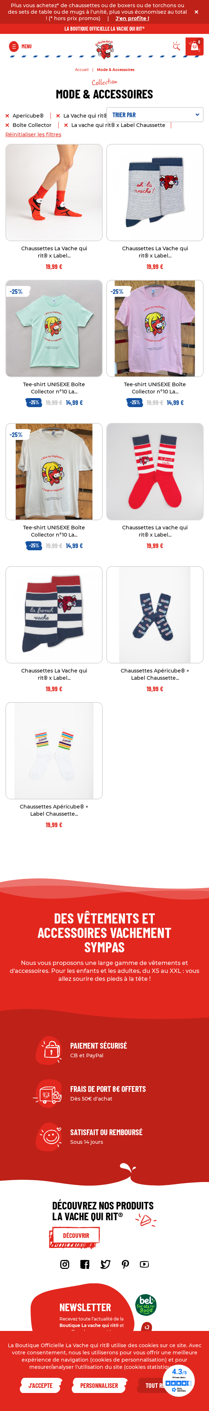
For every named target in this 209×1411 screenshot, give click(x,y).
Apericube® (29, 116)
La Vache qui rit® (86, 116)
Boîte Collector (33, 125)
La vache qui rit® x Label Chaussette (118, 125)
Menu (27, 46)
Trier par (155, 115)
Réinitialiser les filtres (33, 134)
